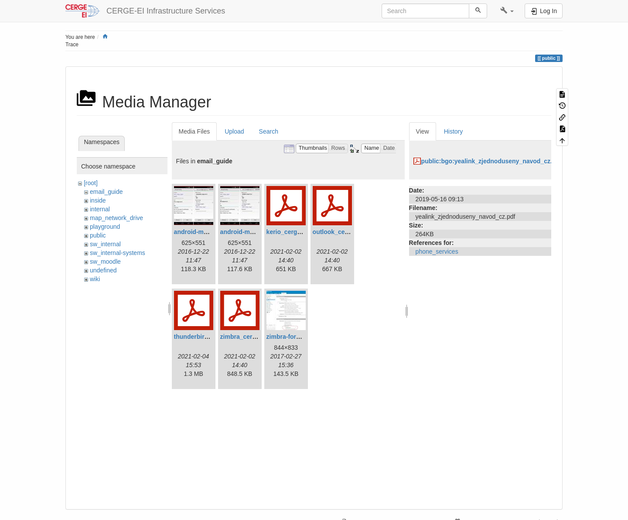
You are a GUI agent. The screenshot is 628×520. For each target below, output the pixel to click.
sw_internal (105, 244)
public (98, 235)
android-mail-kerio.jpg (206, 231)
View (422, 131)
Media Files (194, 131)
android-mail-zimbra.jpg (255, 231)
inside (98, 200)
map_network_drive (116, 217)
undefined (103, 270)
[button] (507, 11)
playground (105, 226)
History (453, 131)
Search (268, 131)
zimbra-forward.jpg (293, 336)
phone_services (437, 251)
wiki (95, 278)
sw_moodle (105, 261)
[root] (91, 182)
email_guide (106, 191)
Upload (234, 131)
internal (100, 209)
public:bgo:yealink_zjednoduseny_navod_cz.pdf (491, 161)
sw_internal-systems (117, 252)
